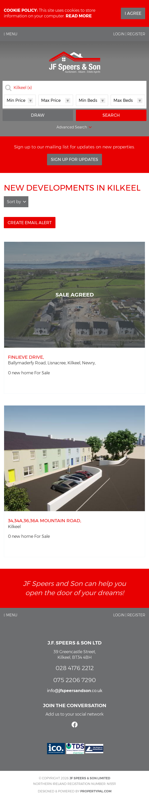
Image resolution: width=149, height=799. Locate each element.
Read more (79, 16)
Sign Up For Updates (74, 159)
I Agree (133, 13)
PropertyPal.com (95, 791)
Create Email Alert (30, 222)
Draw (37, 115)
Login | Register (129, 34)
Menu (10, 34)
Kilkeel (23, 88)
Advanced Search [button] (74, 127)
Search (111, 115)
